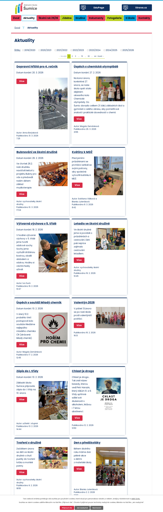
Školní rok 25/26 (48, 18)
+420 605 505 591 (130, 479)
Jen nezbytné (82, 508)
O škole (130, 18)
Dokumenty (96, 18)
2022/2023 (78, 50)
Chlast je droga (28, 352)
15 (82, 56)
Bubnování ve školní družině (122, 68)
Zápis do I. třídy (118, 263)
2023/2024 (95, 50)
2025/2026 (128, 50)
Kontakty (144, 18)
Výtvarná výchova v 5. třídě (78, 168)
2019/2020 (29, 50)
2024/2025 (111, 50)
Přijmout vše (67, 508)
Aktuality (29, 18)
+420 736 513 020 (130, 491)
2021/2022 (62, 50)
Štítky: (17, 50)
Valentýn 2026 (72, 263)
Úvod (16, 18)
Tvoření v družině (74, 352)
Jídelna (67, 18)
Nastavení (97, 508)
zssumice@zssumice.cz (97, 485)
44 (95, 56)
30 (89, 56)
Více (22, 136)
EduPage (99, 7)
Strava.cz (141, 7)
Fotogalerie (114, 18)
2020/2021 (46, 50)
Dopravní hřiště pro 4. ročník (32, 68)
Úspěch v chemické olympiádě (76, 68)
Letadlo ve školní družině (125, 166)
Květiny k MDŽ (27, 166)
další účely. (135, 498)
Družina (80, 18)
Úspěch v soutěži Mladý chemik (33, 264)
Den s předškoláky (120, 352)
